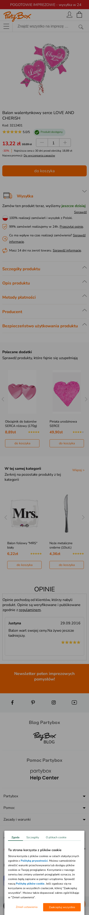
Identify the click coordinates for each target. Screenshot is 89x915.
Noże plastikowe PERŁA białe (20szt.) (20, 545)
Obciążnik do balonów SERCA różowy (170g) (21, 423)
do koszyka (44, 171)
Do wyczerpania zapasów (39, 155)
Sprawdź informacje (67, 250)
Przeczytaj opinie (71, 226)
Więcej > (78, 470)
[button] (9, 905)
